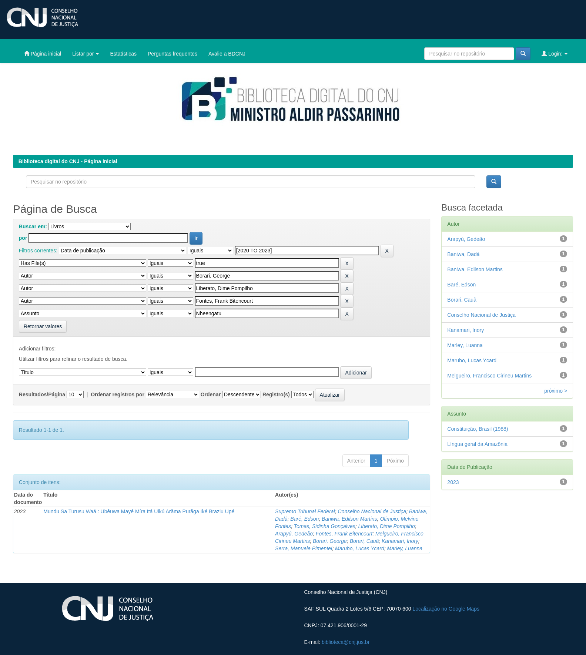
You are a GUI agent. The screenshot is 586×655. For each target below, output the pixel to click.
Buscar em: (33, 226)
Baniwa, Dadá (463, 254)
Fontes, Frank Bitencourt (344, 534)
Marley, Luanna (404, 548)
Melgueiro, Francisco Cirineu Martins (489, 376)
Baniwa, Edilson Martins (349, 519)
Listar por (85, 54)
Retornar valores (43, 326)
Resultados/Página (42, 394)
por (23, 238)
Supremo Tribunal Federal (305, 511)
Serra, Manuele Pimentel (303, 548)
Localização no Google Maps (445, 609)
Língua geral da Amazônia (477, 444)
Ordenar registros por (117, 394)
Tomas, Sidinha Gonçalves (324, 526)
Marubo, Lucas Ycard (359, 548)
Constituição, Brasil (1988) (477, 429)
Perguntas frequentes (172, 54)
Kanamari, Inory (400, 541)
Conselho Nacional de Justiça (372, 511)
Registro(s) (276, 394)
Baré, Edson (304, 519)
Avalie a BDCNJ (226, 54)
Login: (554, 53)
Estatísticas (123, 54)
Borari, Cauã (364, 541)
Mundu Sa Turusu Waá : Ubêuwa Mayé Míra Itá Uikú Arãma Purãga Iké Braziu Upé (138, 511)
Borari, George (330, 541)
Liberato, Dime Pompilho (386, 526)
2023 (453, 482)
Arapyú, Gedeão (294, 534)
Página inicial (42, 53)
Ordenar (211, 394)
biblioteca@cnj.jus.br (345, 642)
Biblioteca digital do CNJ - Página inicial (68, 161)
